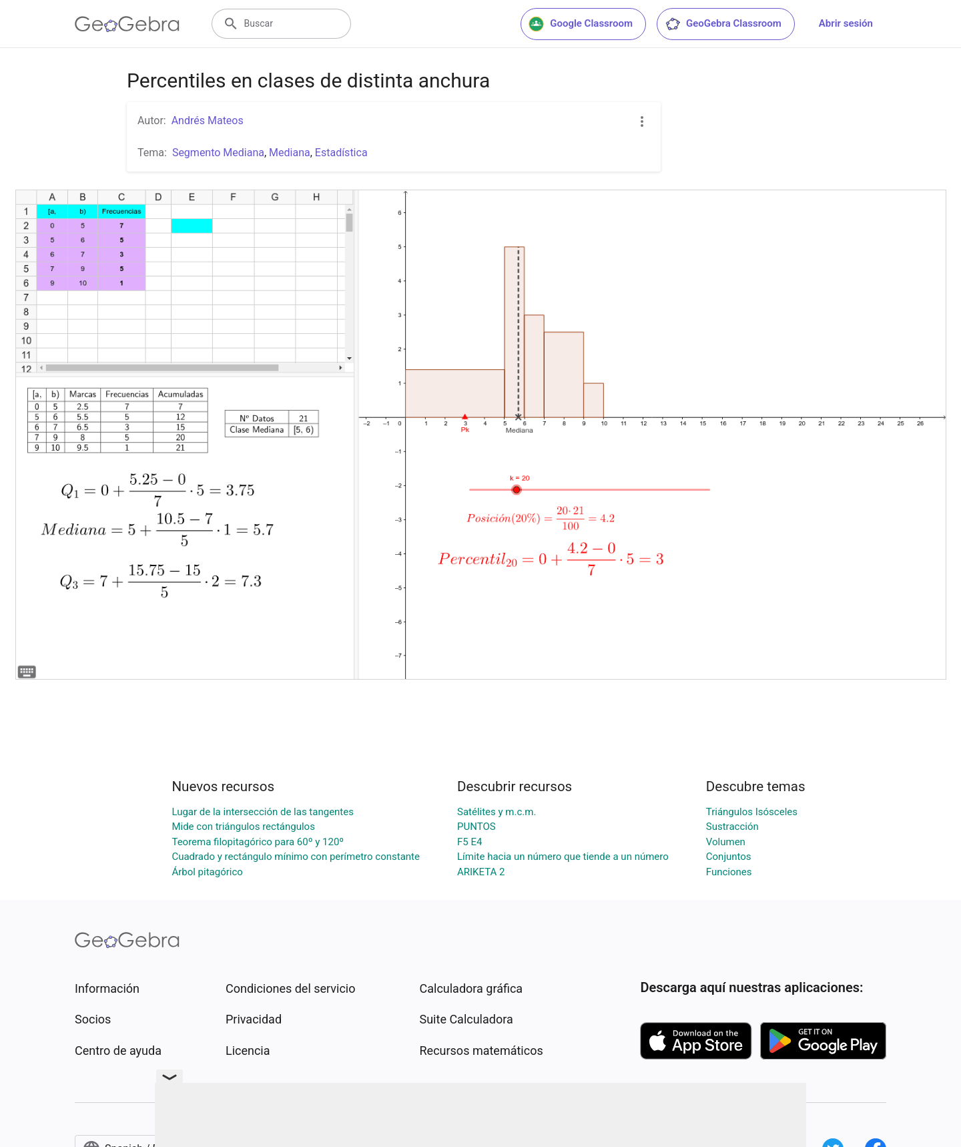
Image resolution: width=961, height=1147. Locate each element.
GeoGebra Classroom (723, 24)
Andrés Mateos (208, 120)
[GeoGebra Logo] (127, 24)
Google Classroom (581, 24)
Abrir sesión (846, 23)
